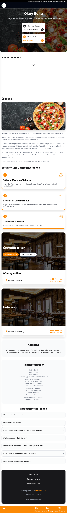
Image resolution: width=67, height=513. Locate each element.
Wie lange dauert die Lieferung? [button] (33, 438)
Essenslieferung (33, 479)
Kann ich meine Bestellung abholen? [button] (33, 461)
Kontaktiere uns (11, 254)
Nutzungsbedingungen (33, 499)
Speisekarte (33, 474)
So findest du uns (28, 254)
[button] (33, 27)
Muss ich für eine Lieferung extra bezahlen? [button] (33, 453)
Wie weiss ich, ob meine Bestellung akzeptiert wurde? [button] (33, 445)
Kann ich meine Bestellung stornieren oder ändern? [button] (33, 430)
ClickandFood (40, 491)
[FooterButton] (4, 509)
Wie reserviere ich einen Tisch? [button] (33, 415)
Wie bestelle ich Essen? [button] (33, 422)
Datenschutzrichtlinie (33, 494)
